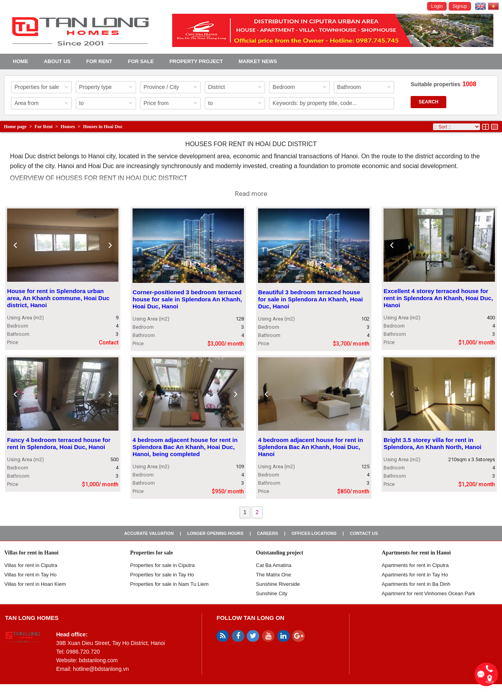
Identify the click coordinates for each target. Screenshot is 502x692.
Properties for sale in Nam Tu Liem (169, 584)
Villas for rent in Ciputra (30, 565)
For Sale (141, 61)
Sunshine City (271, 593)
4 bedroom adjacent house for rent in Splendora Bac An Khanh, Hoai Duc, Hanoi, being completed (185, 447)
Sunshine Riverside (278, 584)
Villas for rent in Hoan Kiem (35, 584)
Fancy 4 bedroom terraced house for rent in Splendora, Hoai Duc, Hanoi (59, 443)
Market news (257, 61)
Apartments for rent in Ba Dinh (416, 584)
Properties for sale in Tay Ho (162, 575)
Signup (460, 6)
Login (436, 6)
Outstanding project (280, 553)
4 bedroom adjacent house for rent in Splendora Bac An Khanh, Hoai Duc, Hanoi (310, 447)
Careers (267, 533)
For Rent (99, 61)
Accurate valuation (149, 533)
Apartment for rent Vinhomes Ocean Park (428, 593)
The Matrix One (273, 575)
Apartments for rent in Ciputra (415, 565)
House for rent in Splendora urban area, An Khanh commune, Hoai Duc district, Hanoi (58, 298)
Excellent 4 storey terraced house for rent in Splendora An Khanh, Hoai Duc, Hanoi (438, 298)
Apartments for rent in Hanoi (416, 553)
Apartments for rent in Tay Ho (415, 575)
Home (20, 61)
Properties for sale (151, 553)
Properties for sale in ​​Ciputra (162, 565)
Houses (68, 126)
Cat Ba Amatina (273, 565)
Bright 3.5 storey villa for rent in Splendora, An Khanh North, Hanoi (432, 443)
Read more (251, 193)
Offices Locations (313, 533)
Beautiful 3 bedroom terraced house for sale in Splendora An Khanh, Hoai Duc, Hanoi (310, 299)
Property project (196, 61)
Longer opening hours (215, 533)
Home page (15, 126)
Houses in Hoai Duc (103, 126)
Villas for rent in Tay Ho (30, 575)
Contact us (364, 533)
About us (57, 61)
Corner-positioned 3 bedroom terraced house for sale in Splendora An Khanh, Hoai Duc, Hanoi (187, 299)
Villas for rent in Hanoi (31, 553)
